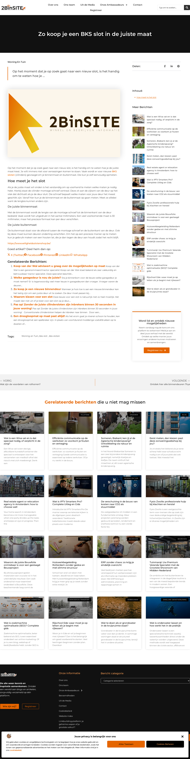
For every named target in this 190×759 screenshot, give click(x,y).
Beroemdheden (67, 695)
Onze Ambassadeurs (114, 5)
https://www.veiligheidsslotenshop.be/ (29, 243)
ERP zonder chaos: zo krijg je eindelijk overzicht (117, 563)
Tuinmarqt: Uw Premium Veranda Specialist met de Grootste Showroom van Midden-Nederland (164, 566)
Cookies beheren (165, 744)
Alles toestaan (126, 744)
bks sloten (54, 336)
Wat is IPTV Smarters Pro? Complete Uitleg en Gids (67, 503)
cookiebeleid (15, 750)
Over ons (53, 4)
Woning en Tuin (17, 61)
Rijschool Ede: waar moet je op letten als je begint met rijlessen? (69, 625)
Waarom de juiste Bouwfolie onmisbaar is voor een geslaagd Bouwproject (163, 217)
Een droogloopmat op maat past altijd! (39, 316)
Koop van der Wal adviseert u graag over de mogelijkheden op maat (59, 266)
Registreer (96, 10)
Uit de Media (87, 4)
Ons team (69, 4)
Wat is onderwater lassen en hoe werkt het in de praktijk (166, 624)
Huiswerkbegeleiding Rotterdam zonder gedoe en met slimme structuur (163, 229)
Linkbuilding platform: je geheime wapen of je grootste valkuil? (71, 724)
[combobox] (171, 7)
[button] (182, 736)
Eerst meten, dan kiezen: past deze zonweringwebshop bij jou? (166, 441)
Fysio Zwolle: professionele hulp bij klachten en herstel (168, 503)
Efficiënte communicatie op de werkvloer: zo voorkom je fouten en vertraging (163, 132)
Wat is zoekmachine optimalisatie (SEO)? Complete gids (162, 268)
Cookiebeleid (65, 711)
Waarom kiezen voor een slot (33, 296)
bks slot (43, 336)
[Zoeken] (187, 7)
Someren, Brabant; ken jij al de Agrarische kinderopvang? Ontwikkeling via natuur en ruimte (118, 442)
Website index (66, 716)
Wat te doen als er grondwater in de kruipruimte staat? (118, 624)
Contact (137, 4)
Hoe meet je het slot (146, 97)
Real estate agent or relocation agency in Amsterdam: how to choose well (162, 170)
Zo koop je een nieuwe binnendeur (37, 289)
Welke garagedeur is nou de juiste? (37, 277)
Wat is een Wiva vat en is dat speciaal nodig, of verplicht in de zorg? (163, 119)
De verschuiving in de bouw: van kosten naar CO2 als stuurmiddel (119, 504)
